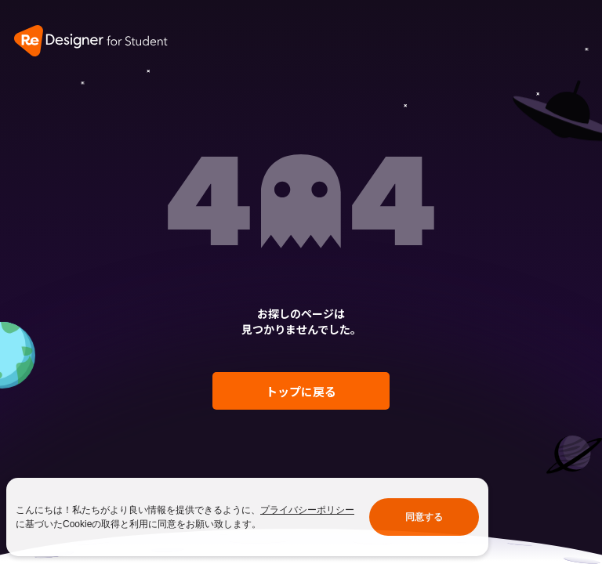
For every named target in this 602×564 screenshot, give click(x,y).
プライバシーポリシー (307, 509)
